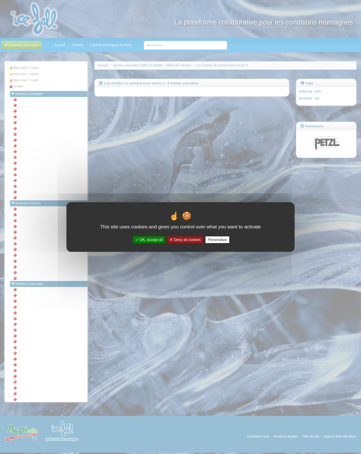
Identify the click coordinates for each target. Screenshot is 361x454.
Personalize (217, 240)
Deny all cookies (185, 240)
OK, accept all (149, 240)
